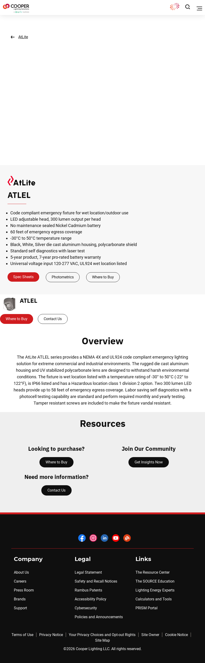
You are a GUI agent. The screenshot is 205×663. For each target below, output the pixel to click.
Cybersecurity (86, 608)
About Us (21, 572)
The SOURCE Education (154, 581)
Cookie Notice (176, 635)
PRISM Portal (146, 608)
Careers (20, 581)
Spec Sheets (23, 277)
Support (20, 608)
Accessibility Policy (90, 599)
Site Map (102, 640)
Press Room (24, 590)
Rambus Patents (88, 590)
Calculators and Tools (153, 599)
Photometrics (63, 277)
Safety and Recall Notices (96, 581)
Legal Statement (88, 572)
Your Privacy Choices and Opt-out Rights (102, 635)
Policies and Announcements (99, 617)
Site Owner (150, 635)
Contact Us (53, 319)
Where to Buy (103, 277)
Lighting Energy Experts (154, 590)
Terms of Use (22, 635)
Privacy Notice (51, 635)
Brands (20, 599)
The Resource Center (152, 572)
